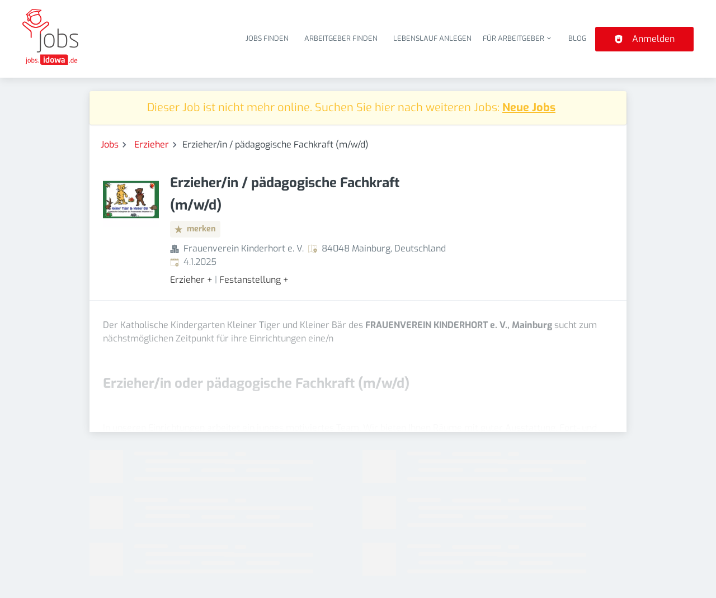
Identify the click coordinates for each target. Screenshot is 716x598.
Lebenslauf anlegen (432, 38)
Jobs (110, 144)
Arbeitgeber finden (341, 38)
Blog (577, 38)
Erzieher (151, 144)
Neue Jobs (528, 107)
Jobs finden (267, 38)
